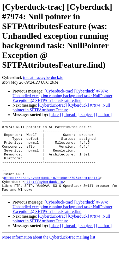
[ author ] (104, 114)
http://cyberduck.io (44, 193)
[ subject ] (86, 114)
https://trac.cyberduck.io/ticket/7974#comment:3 (52, 188)
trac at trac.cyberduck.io (43, 77)
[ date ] (55, 114)
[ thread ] (69, 114)
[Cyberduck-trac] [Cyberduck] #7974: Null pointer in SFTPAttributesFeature (61, 107)
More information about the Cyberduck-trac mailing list (48, 250)
